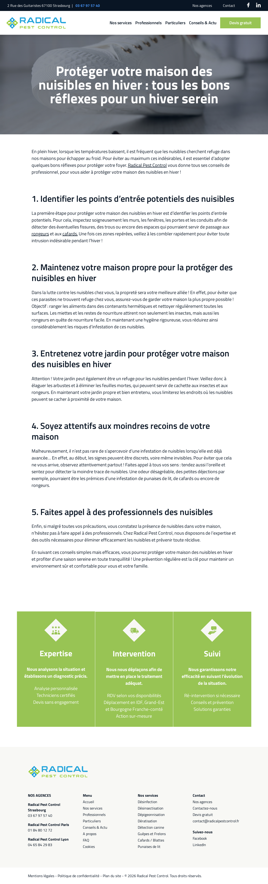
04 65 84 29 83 (40, 844)
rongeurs (40, 233)
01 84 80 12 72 (40, 830)
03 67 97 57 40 (88, 5)
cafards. (70, 233)
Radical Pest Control (147, 165)
